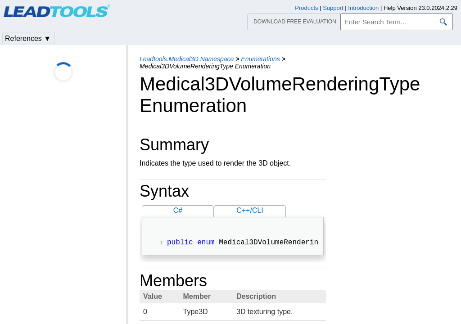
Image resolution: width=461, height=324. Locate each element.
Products (306, 7)
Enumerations (260, 59)
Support (333, 7)
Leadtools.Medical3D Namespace (187, 59)
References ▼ (28, 38)
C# (177, 210)
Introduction (363, 7)
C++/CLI (249, 210)
